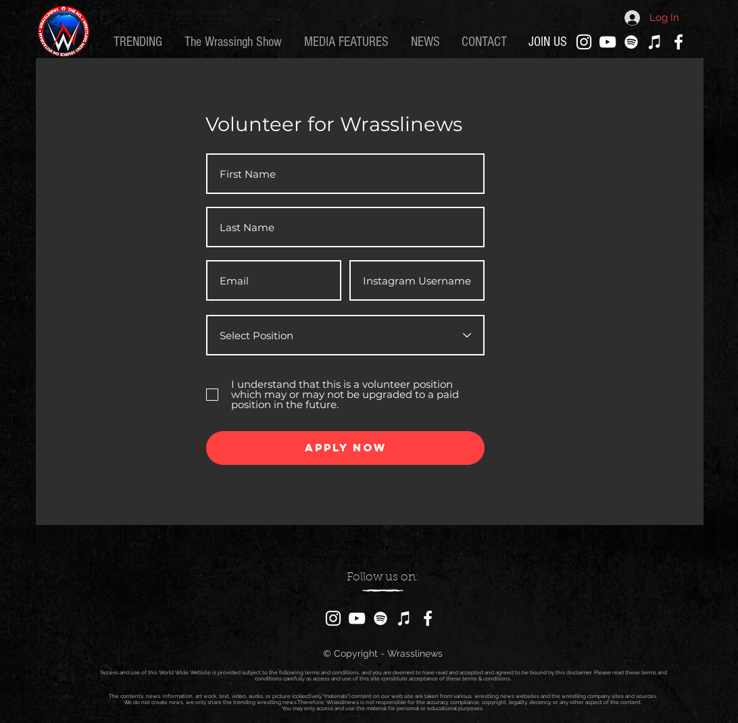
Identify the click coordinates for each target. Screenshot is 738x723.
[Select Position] (345, 335)
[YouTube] (607, 42)
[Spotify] (631, 42)
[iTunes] (655, 42)
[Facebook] (678, 42)
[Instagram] (584, 42)
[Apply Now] (345, 448)
